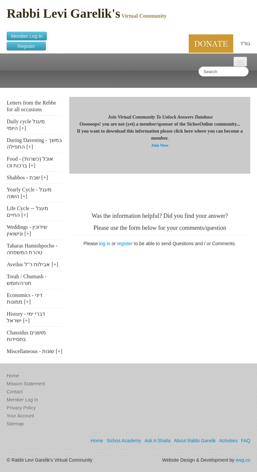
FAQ (245, 440)
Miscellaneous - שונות (30, 351)
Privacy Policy (21, 408)
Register (26, 46)
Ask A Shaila (158, 440)
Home (13, 375)
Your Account (20, 416)
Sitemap (15, 424)
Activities (228, 440)
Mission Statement (26, 383)
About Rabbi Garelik (195, 440)
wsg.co (243, 460)
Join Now (159, 145)
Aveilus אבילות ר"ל (28, 264)
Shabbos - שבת (23, 177)
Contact (15, 392)
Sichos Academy (123, 440)
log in (104, 243)
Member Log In (26, 36)
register (125, 243)
